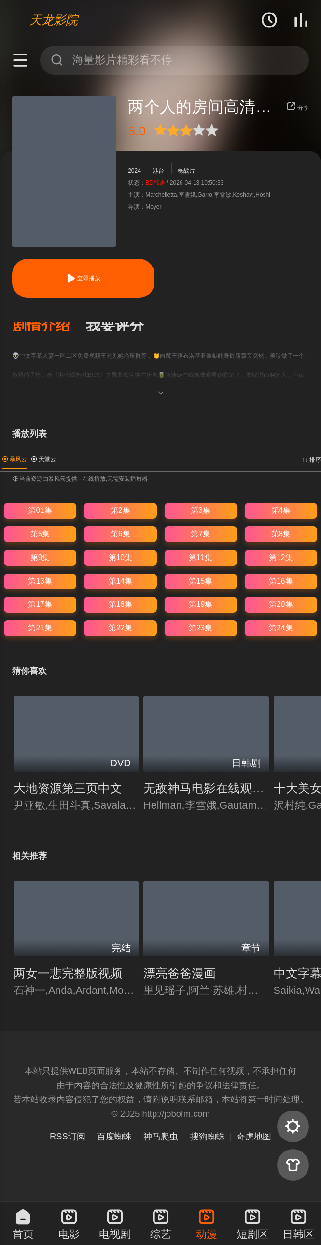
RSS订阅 (67, 1136)
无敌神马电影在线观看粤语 (215, 788)
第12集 (281, 557)
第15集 (200, 581)
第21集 (40, 628)
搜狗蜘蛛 (207, 1136)
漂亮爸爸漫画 (179, 973)
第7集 (200, 534)
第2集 (120, 510)
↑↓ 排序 (311, 459)
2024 (134, 170)
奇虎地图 (254, 1136)
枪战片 (186, 170)
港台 (158, 170)
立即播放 (83, 278)
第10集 (120, 557)
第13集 (40, 581)
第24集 (281, 628)
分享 (297, 108)
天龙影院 (53, 20)
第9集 (40, 557)
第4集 (281, 510)
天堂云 (43, 459)
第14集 (120, 581)
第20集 (281, 604)
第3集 (200, 510)
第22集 (120, 628)
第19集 (200, 604)
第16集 (281, 581)
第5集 (40, 534)
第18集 (120, 604)
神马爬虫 (160, 1136)
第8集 (281, 534)
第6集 (120, 534)
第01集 (40, 510)
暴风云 (14, 459)
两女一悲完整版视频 (68, 973)
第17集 (40, 604)
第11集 (200, 557)
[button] (49, 326)
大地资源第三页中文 (68, 788)
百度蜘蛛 (114, 1136)
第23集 (200, 628)
